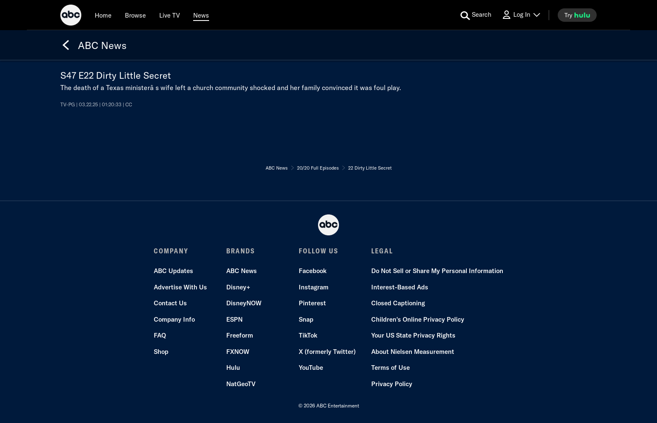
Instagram (313, 287)
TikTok (308, 335)
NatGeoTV (241, 384)
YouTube (311, 367)
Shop (161, 352)
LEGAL (382, 251)
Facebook (312, 271)
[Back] (65, 45)
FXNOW (237, 352)
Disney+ (238, 287)
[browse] (135, 15)
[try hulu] (577, 15)
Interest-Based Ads (399, 287)
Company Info (174, 319)
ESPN (234, 319)
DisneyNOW (243, 303)
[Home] (103, 15)
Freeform (239, 335)
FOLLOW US (319, 251)
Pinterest (312, 303)
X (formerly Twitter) (327, 352)
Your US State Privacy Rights (413, 335)
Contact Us (170, 303)
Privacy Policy (391, 384)
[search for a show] (475, 15)
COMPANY (171, 251)
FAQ (160, 335)
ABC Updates (173, 271)
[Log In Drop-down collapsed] (521, 15)
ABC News (241, 271)
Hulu (233, 367)
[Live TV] (169, 15)
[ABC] (70, 16)
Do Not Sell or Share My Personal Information (437, 271)
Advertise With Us (180, 287)
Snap (306, 319)
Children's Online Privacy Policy (417, 319)
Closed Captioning (398, 303)
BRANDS (240, 251)
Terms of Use (390, 367)
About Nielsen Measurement (412, 352)
